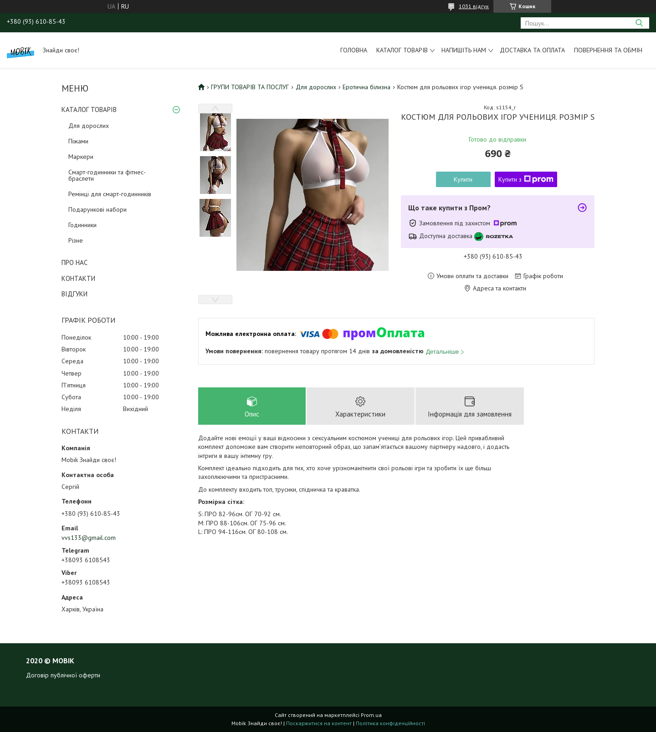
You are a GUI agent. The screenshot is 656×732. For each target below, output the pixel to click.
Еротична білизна (366, 87)
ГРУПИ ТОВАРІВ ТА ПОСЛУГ (250, 87)
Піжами (78, 141)
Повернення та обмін (608, 50)
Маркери (80, 156)
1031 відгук (474, 6)
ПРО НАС (74, 262)
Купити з (526, 179)
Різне (75, 240)
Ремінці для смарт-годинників (109, 194)
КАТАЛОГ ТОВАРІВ (89, 109)
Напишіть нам (463, 50)
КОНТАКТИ (78, 278)
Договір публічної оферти (63, 675)
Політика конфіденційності (390, 723)
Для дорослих (88, 126)
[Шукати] (639, 23)
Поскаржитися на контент (319, 723)
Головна (353, 50)
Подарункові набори (97, 209)
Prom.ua (371, 715)
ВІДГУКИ (74, 294)
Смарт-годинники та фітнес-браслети (107, 175)
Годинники (82, 225)
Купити (463, 179)
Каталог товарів (402, 50)
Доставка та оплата (532, 50)
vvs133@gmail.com (89, 538)
